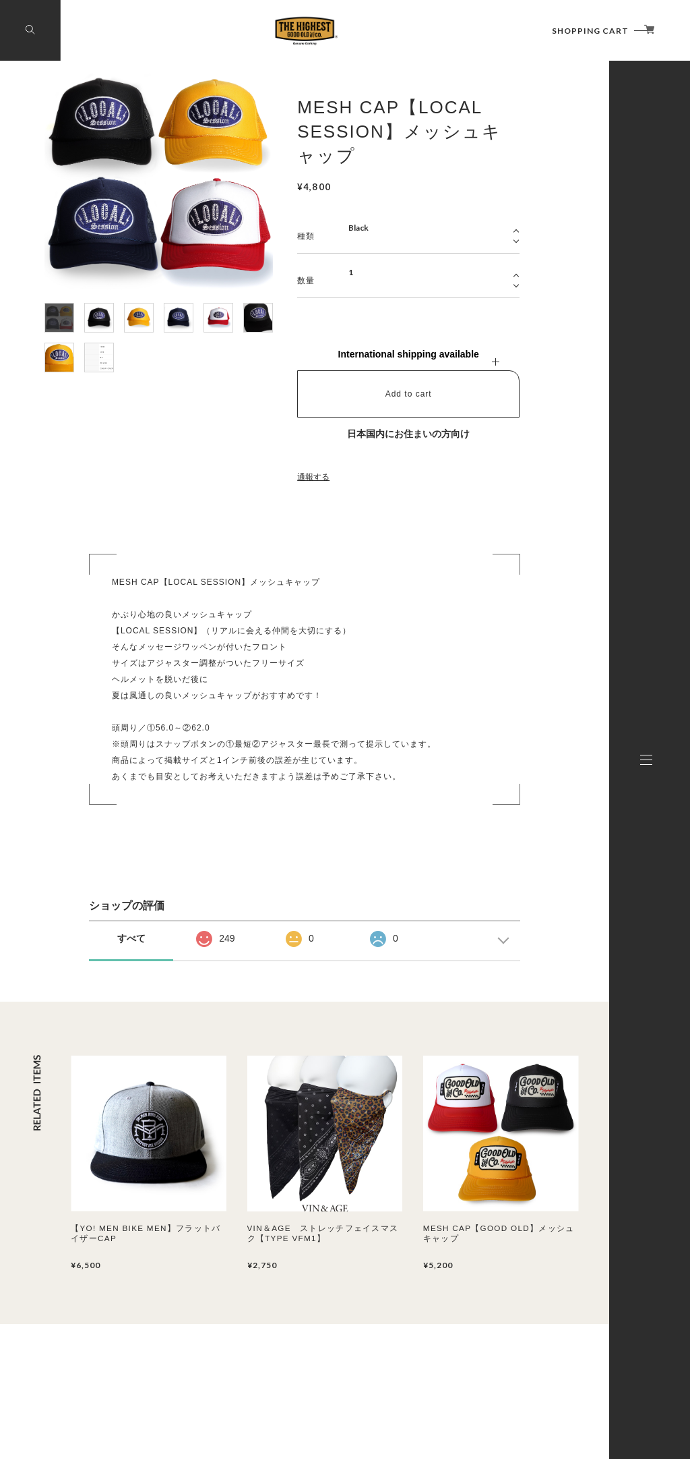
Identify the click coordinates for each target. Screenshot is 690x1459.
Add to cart (408, 394)
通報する (313, 477)
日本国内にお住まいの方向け (408, 433)
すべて (131, 938)
